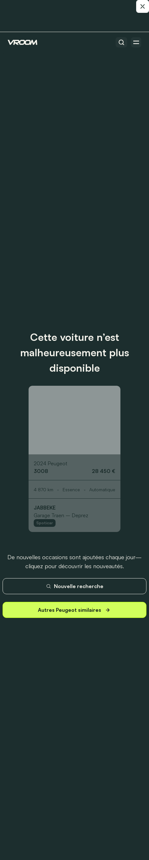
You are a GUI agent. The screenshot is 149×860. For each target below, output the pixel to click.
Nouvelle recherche (74, 586)
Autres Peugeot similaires (74, 610)
